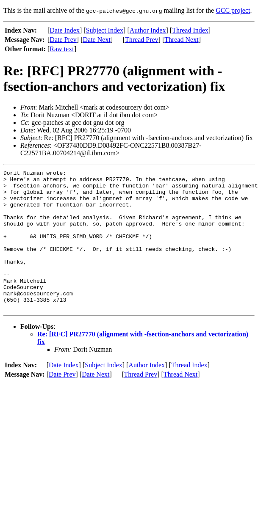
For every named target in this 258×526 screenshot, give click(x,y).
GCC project (233, 10)
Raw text (62, 48)
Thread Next (181, 39)
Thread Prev (141, 39)
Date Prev (63, 39)
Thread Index (190, 30)
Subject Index (104, 30)
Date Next (97, 39)
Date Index (65, 30)
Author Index (148, 30)
